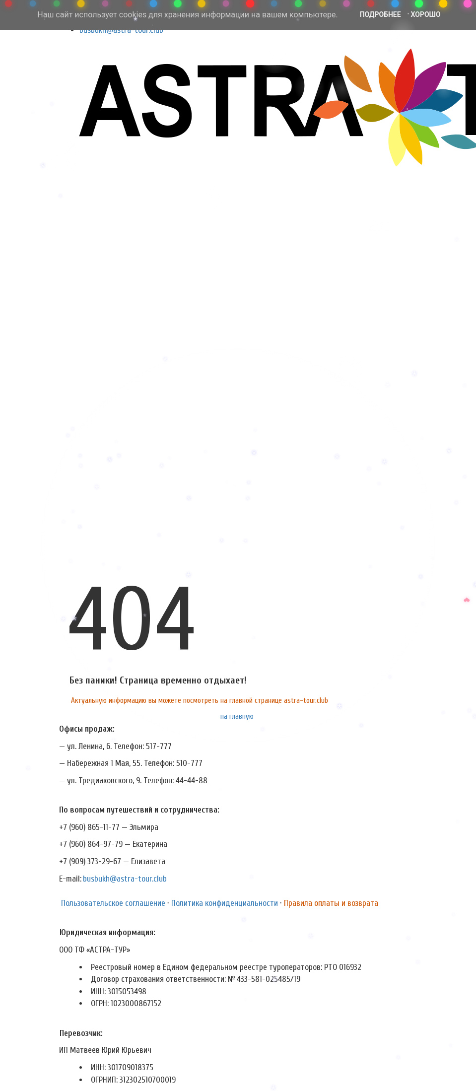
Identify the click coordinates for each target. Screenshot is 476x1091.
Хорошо (426, 14)
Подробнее (380, 14)
